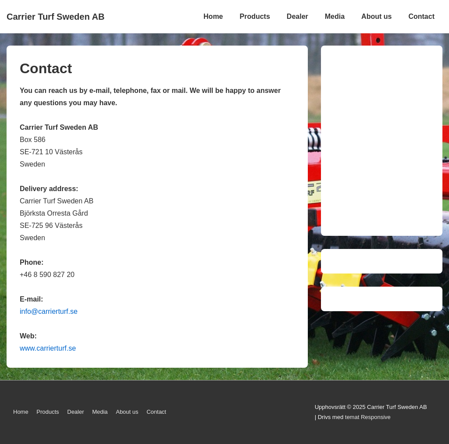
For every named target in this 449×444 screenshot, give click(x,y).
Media (335, 16)
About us (376, 16)
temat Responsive (368, 417)
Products (255, 16)
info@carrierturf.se (49, 311)
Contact (421, 16)
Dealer (297, 16)
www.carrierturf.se (48, 348)
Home (213, 16)
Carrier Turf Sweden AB (55, 16)
